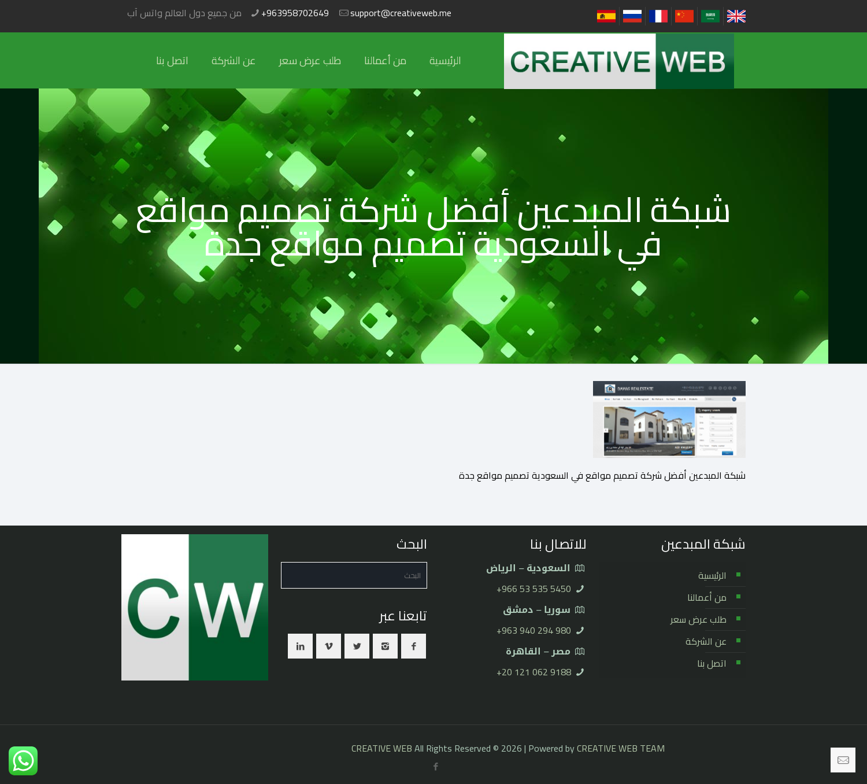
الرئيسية (712, 575)
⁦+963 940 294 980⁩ (534, 630)
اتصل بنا (712, 663)
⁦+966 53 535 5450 (534, 588)
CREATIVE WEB (381, 748)
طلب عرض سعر (698, 619)
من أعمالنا (707, 597)
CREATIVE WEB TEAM (621, 748)
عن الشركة (706, 641)
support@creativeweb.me (400, 12)
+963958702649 (295, 12)
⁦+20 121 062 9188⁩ (534, 672)
